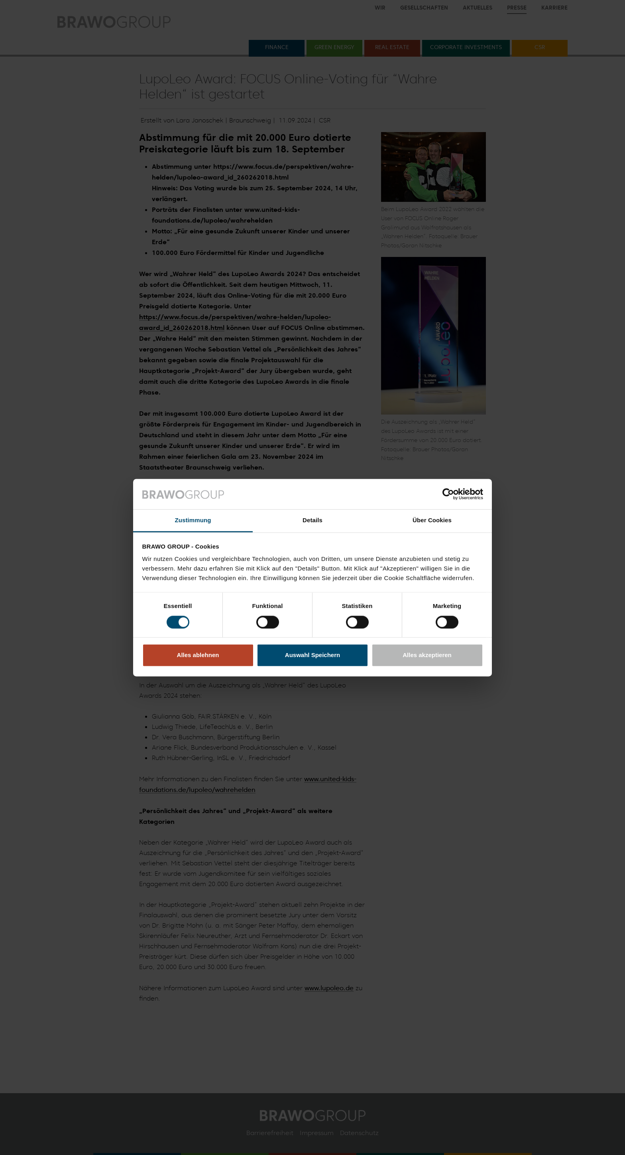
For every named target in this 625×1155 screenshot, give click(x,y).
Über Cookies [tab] (432, 520)
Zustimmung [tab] (193, 520)
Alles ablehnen (198, 655)
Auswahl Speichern (312, 655)
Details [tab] (312, 520)
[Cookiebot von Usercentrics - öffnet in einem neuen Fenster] (448, 494)
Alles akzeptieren (427, 655)
